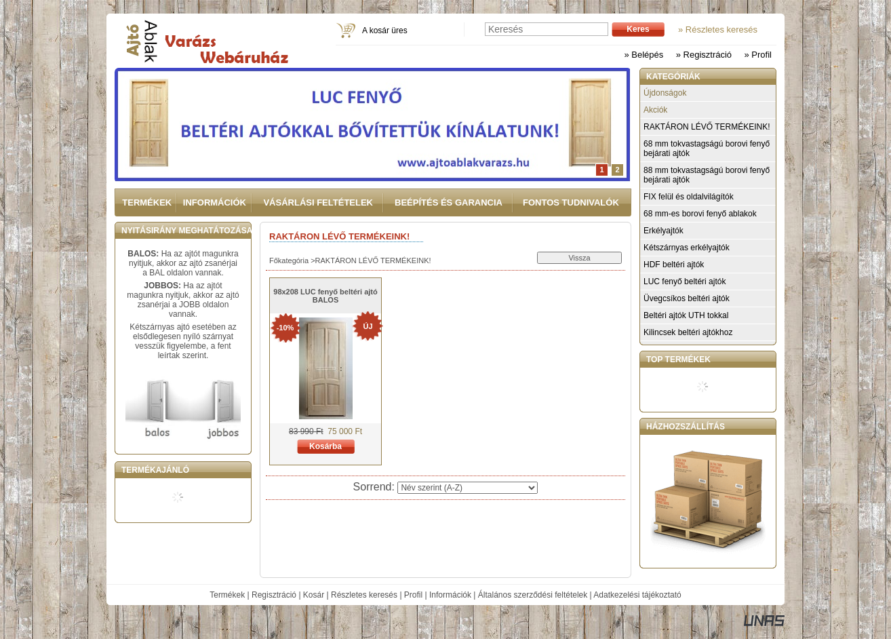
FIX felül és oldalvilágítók (689, 196)
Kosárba (325, 446)
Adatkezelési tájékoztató (637, 595)
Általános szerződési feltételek (532, 595)
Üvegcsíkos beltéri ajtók (687, 298)
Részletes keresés (364, 595)
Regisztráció (274, 595)
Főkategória (289, 260)
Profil (413, 595)
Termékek (227, 595)
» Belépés (643, 55)
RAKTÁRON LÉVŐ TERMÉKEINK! (707, 127)
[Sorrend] (467, 488)
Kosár (313, 595)
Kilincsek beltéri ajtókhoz (688, 332)
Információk (450, 595)
